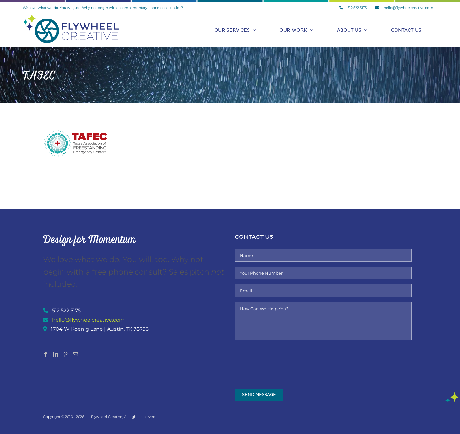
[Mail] (75, 354)
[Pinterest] (65, 354)
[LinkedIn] (55, 354)
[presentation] (283, 357)
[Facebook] (45, 354)
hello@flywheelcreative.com (88, 320)
